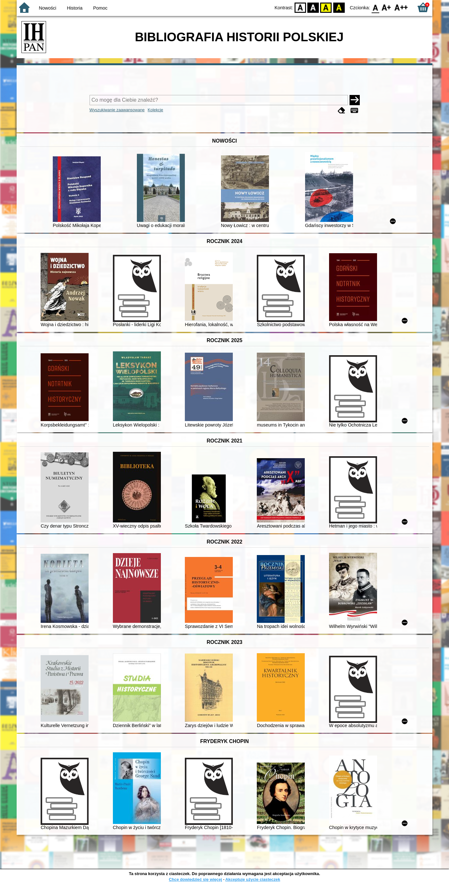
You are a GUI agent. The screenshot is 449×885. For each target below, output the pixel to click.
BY (338, 7)
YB (326, 7)
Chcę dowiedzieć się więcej (195, 879)
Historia (75, 8)
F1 (386, 7)
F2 (401, 7)
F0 (375, 7)
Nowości (47, 8)
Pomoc (100, 8)
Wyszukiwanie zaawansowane (117, 109)
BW (313, 7)
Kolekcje (155, 109)
